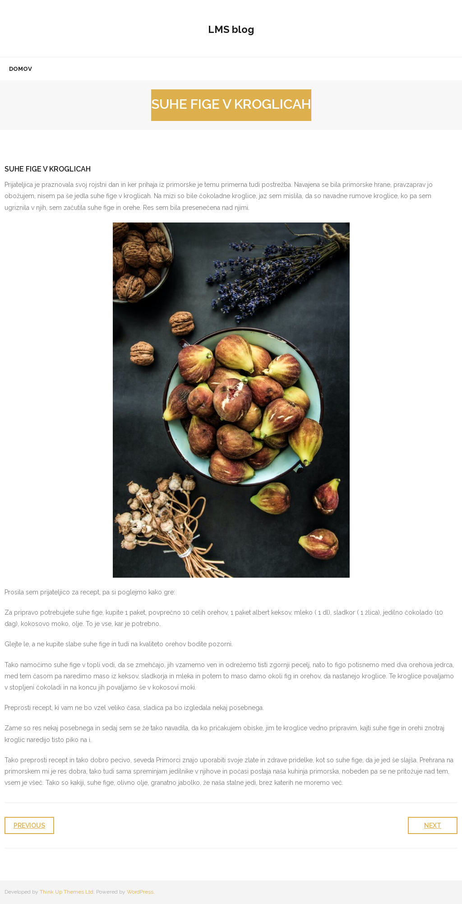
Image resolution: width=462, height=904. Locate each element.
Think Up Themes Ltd (66, 892)
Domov (20, 68)
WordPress (140, 892)
